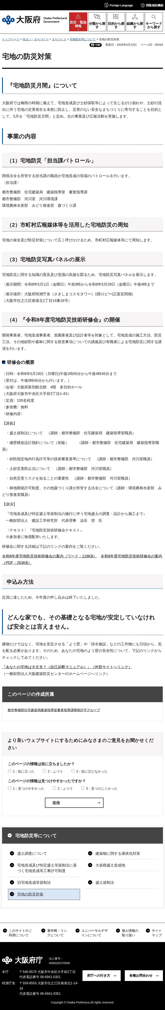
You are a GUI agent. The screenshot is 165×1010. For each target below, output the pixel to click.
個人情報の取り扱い (130, 933)
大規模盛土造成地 (110, 865)
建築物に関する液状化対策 (117, 853)
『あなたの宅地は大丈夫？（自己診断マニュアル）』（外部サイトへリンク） (67, 667)
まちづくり (59, 39)
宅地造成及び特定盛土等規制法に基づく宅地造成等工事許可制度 (47, 868)
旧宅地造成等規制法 (34, 882)
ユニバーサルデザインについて (94, 933)
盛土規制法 (104, 882)
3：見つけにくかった (102, 788)
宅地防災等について (83, 39)
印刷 (97, 44)
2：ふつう (55, 771)
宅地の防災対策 (30, 894)
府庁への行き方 (98, 975)
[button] (118, 5)
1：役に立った (23, 771)
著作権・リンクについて (57, 933)
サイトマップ (157, 933)
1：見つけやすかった (28, 788)
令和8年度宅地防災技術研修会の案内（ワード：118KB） (49, 556)
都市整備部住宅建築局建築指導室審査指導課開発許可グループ (54, 710)
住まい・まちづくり (36, 39)
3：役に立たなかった (92, 771)
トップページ (10, 39)
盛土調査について (32, 853)
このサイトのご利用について (20, 933)
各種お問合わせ (140, 975)
